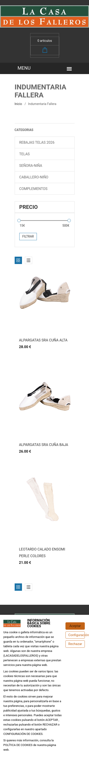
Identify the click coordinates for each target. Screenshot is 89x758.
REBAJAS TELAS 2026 (37, 142)
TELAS (24, 154)
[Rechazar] (75, 644)
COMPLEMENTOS (33, 189)
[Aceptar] (75, 626)
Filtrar (28, 236)
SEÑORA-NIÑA (30, 165)
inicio (18, 104)
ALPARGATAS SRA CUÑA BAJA (43, 445)
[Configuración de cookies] (75, 635)
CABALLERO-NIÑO (33, 177)
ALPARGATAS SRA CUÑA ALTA (43, 340)
